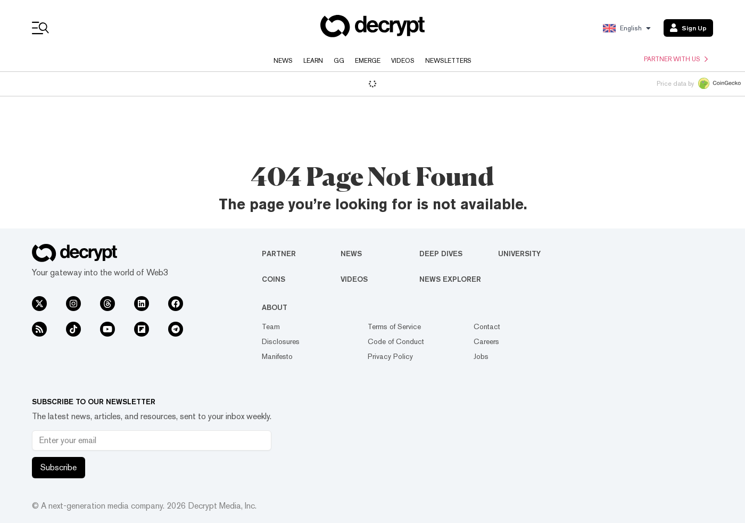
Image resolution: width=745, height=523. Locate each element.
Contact (487, 326)
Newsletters (448, 60)
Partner (279, 253)
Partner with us (676, 59)
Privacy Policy (390, 356)
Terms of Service (394, 326)
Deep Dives (440, 253)
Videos (403, 60)
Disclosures (281, 341)
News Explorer (450, 279)
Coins (273, 279)
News (283, 60)
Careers (486, 341)
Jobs (481, 356)
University (519, 253)
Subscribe (58, 467)
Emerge (367, 60)
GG (339, 60)
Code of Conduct (396, 341)
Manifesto (277, 356)
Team (271, 326)
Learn (313, 60)
